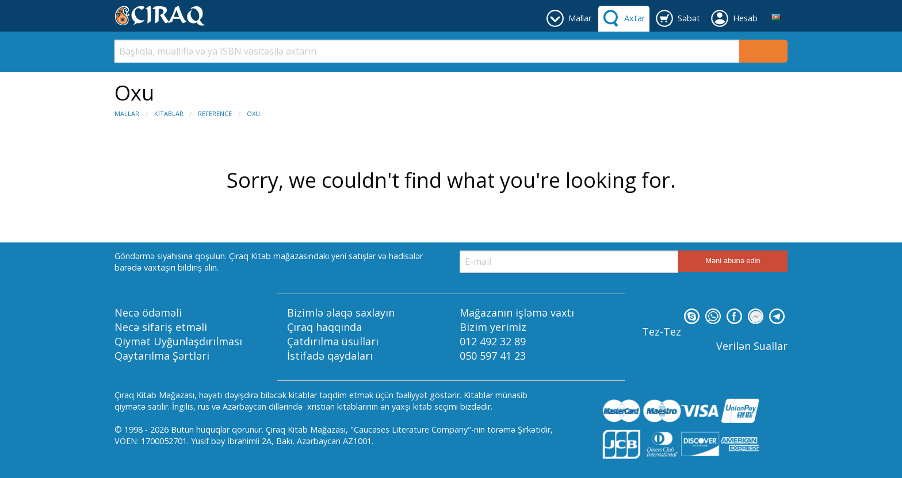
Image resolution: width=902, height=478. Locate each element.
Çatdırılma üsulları (333, 341)
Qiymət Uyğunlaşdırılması (178, 341)
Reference (215, 113)
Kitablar (169, 113)
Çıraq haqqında (324, 327)
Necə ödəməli (148, 312)
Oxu (253, 113)
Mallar (126, 113)
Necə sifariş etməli (160, 327)
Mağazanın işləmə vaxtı (517, 312)
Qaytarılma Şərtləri (161, 356)
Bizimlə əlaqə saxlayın (341, 312)
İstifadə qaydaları (330, 356)
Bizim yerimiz (493, 327)
